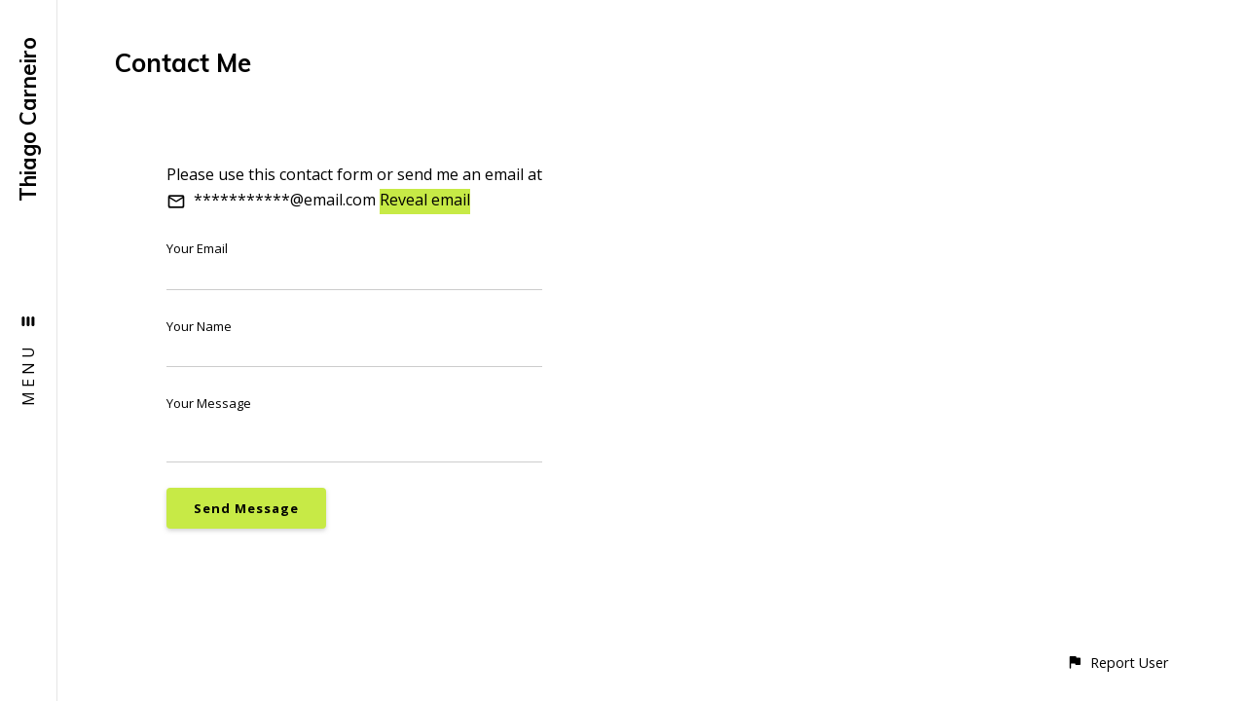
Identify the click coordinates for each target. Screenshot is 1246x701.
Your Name (199, 326)
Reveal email (425, 199)
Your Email (197, 248)
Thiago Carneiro (28, 119)
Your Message (208, 403)
